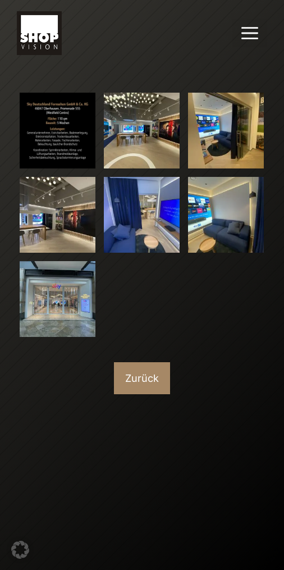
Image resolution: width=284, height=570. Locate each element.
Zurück (142, 378)
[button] (20, 550)
